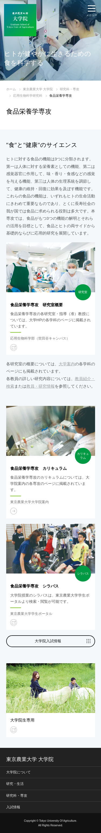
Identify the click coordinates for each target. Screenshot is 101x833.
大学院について (18, 772)
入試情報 (13, 807)
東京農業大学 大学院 (38, 89)
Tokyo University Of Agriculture (57, 820)
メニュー (91, 15)
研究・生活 (15, 784)
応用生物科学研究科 (27, 96)
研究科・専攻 (69, 89)
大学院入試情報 (48, 641)
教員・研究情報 (40, 386)
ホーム (11, 89)
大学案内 (67, 364)
